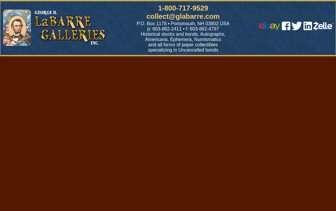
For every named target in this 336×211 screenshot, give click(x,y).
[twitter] (296, 28)
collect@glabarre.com (183, 16)
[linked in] (307, 28)
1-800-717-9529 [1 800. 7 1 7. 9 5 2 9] (183, 8)
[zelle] (323, 28)
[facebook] (286, 28)
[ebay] (269, 28)
